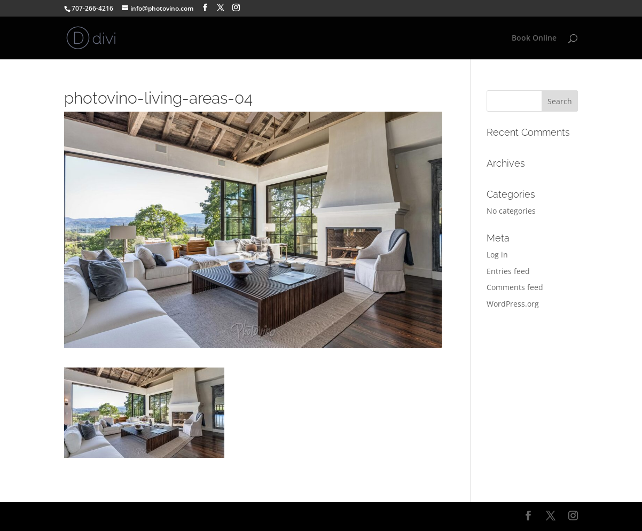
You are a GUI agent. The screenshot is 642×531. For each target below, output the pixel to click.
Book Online (534, 38)
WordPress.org (513, 304)
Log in (497, 254)
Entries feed (508, 271)
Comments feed (515, 287)
